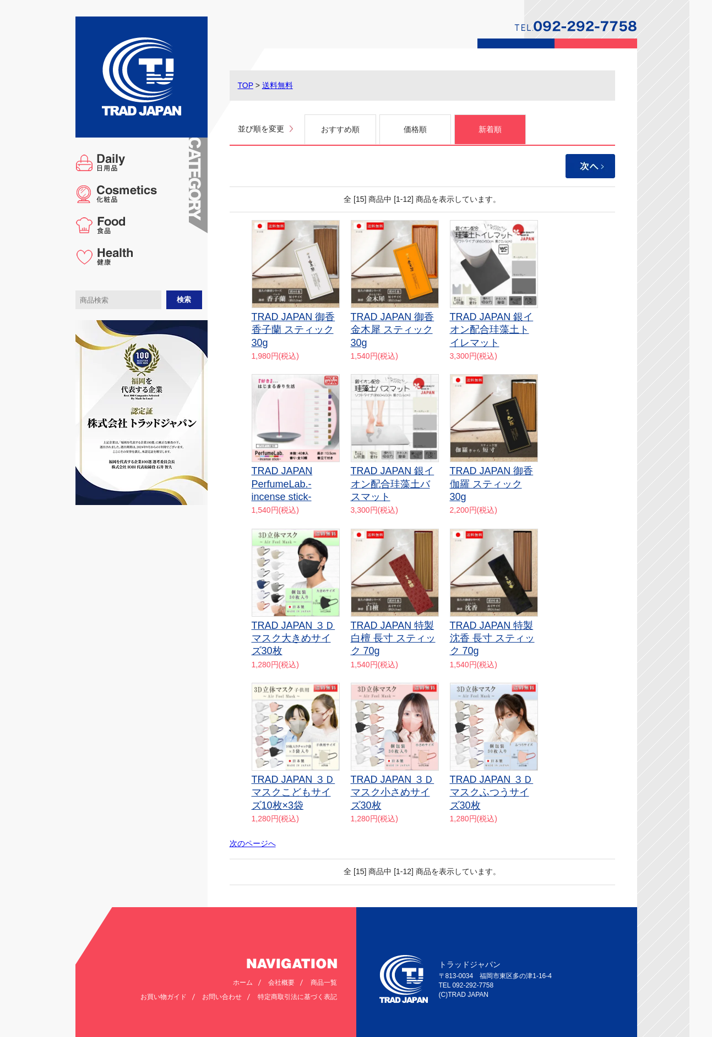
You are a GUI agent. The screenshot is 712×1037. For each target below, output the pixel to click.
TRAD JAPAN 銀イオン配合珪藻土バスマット (392, 483)
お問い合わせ (222, 997)
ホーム (243, 982)
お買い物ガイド (163, 997)
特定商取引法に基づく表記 (297, 997)
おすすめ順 (340, 129)
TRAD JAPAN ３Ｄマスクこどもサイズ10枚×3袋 (293, 792)
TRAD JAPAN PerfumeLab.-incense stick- (282, 483)
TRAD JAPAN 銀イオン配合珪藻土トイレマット (492, 329)
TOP (245, 85)
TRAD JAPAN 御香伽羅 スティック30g (492, 483)
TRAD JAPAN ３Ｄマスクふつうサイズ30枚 (492, 792)
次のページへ (253, 843)
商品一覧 (324, 982)
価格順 (415, 129)
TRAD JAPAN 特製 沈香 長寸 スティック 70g (492, 638)
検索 (184, 299)
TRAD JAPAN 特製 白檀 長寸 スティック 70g (393, 638)
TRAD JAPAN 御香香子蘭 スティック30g (293, 329)
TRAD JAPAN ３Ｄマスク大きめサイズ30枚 (293, 638)
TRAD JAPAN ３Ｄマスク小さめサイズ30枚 (392, 792)
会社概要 (281, 982)
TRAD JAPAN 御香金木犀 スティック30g (392, 329)
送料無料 (277, 85)
